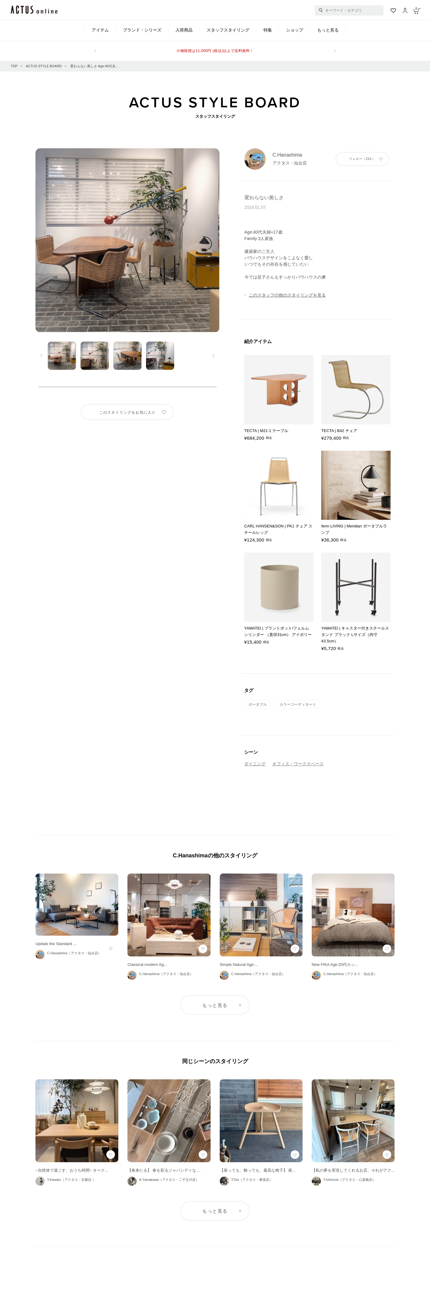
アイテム (100, 30)
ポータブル (257, 704)
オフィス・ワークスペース (298, 764)
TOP (14, 66)
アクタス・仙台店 (290, 163)
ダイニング (255, 764)
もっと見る (328, 30)
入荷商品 (184, 30)
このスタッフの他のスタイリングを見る (287, 295)
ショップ (294, 30)
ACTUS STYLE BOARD (43, 66)
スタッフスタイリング (228, 30)
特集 (267, 30)
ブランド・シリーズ (142, 30)
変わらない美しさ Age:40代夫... (94, 66)
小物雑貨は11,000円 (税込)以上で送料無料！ (214, 51)
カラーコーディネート (298, 704)
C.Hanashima (287, 154)
